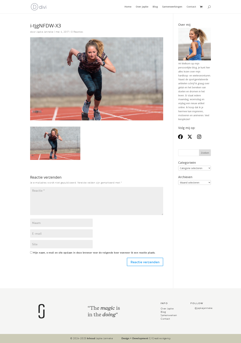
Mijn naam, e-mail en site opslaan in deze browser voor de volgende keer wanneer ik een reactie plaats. (94, 252)
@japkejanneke (203, 308)
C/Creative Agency (160, 338)
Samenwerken (169, 315)
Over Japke (142, 7)
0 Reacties (77, 31)
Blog (155, 7)
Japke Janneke (44, 31)
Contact (191, 7)
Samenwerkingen (172, 7)
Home (128, 7)
